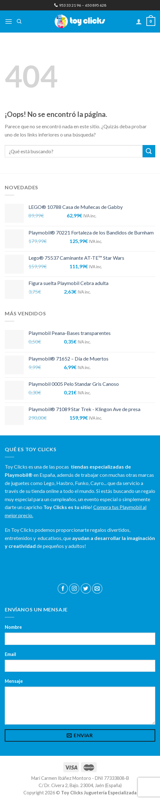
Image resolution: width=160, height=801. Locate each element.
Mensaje (14, 681)
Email (10, 654)
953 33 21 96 (67, 5)
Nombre (13, 627)
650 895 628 (95, 5)
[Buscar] (19, 21)
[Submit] (149, 151)
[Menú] (8, 21)
